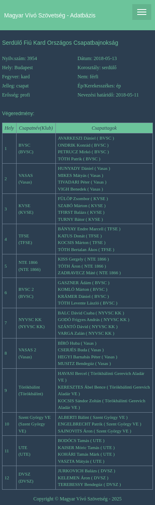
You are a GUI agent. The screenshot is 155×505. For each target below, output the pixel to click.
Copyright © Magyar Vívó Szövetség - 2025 (77, 499)
